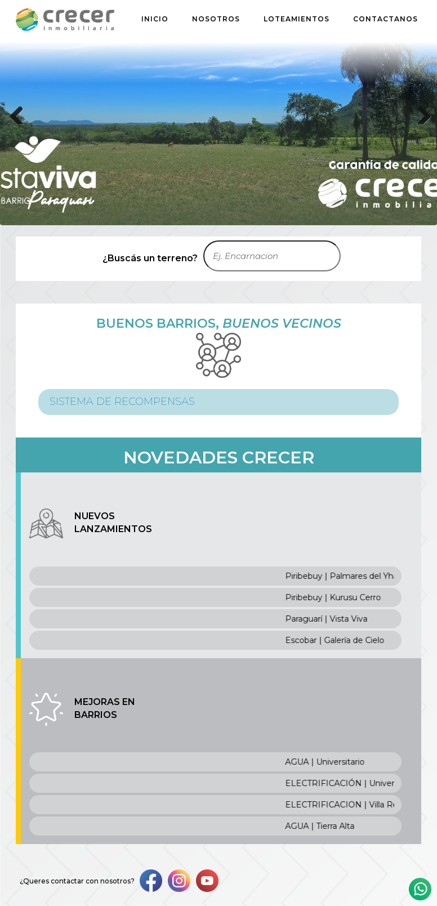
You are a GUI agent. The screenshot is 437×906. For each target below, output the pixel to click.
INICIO (154, 19)
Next (420, 112)
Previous (17, 112)
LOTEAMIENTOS (296, 19)
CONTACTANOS (385, 19)
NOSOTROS (216, 19)
